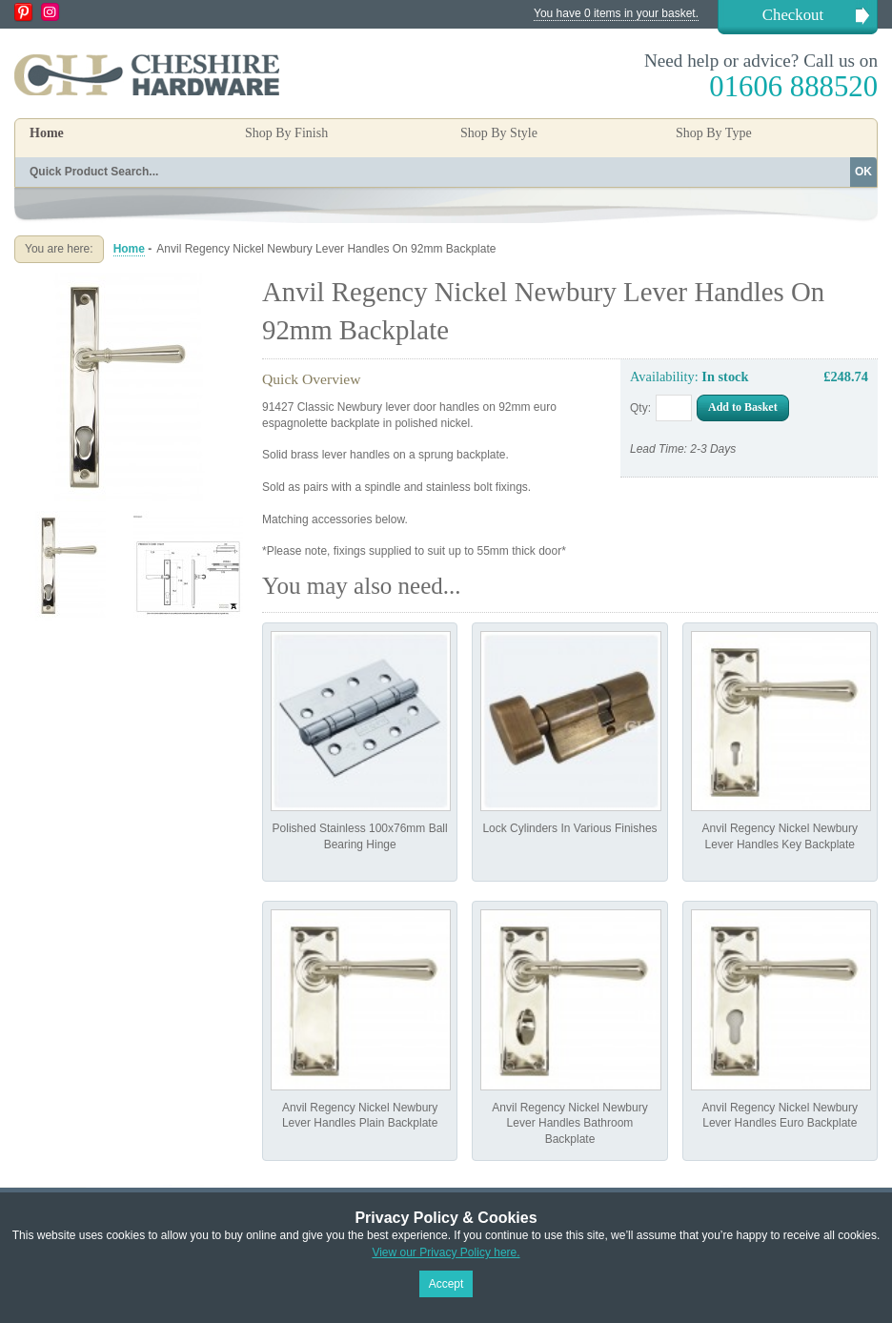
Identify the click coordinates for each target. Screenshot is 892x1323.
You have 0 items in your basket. (616, 13)
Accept (446, 1284)
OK (863, 171)
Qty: (640, 408)
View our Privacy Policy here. (445, 1252)
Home (47, 133)
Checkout (792, 15)
